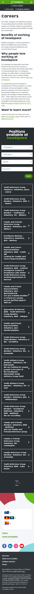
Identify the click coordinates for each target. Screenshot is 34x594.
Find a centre (9, 9)
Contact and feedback (10, 537)
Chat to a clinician (17, 6)
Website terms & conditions (9, 558)
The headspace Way (12, 116)
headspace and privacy (8, 561)
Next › (17, 485)
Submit (28, 176)
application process (7, 119)
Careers (5, 533)
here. (23, 571)
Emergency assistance (22, 9)
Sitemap (4, 564)
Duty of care (5, 555)
